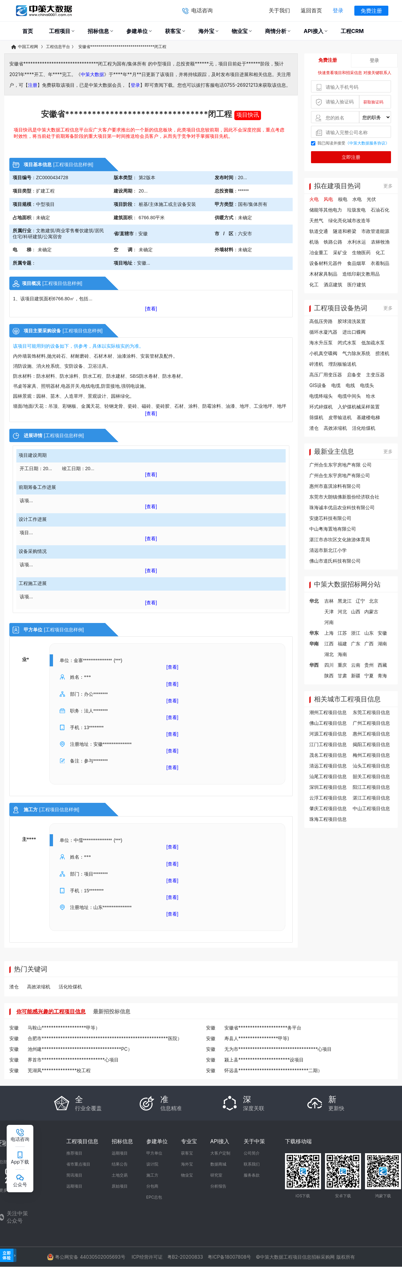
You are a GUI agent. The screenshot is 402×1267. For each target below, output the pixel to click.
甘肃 (342, 675)
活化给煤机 (363, 428)
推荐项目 (74, 1153)
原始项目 (120, 1186)
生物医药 (361, 252)
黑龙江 (345, 601)
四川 (329, 665)
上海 (329, 633)
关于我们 (279, 10)
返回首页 (311, 10)
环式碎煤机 (321, 406)
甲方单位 (154, 1153)
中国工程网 (25, 46)
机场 (314, 242)
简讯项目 (74, 1175)
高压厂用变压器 (325, 374)
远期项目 (74, 1186)
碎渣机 (316, 364)
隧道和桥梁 (344, 231)
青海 (382, 675)
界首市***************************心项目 (73, 1059)
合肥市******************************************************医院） (105, 1038)
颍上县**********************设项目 (264, 1059)
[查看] (151, 308)
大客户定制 (220, 1153)
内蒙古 (371, 611)
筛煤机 (316, 417)
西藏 (382, 665)
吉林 (329, 601)
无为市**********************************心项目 (278, 1049)
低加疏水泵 (373, 342)
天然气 (316, 220)
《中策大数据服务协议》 (367, 142)
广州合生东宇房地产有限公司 (339, 475)
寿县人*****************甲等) (256, 1038)
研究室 (216, 1175)
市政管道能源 (375, 231)
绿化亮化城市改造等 (349, 220)
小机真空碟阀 (323, 353)
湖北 (329, 654)
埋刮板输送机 (342, 364)
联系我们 (252, 1164)
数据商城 (218, 1164)
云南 (355, 665)
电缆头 (367, 385)
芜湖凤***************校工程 (59, 1070)
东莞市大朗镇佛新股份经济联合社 (344, 497)
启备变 (354, 374)
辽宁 (360, 601)
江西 (329, 643)
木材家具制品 (323, 274)
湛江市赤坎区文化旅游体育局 (339, 539)
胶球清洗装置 (352, 321)
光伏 (371, 199)
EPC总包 (154, 1197)
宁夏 (369, 675)
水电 (357, 199)
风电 (328, 199)
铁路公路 (333, 242)
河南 (329, 622)
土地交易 (120, 1175)
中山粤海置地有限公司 (332, 529)
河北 (342, 611)
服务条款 (252, 1175)
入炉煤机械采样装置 (359, 406)
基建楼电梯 (368, 417)
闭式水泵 (347, 342)
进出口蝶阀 (354, 332)
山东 (369, 633)
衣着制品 (380, 263)
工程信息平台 (58, 46)
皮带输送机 (340, 417)
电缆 (336, 385)
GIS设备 (317, 385)
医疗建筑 (356, 284)
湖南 (382, 643)
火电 (314, 199)
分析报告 (218, 1186)
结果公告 (120, 1164)
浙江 (355, 633)
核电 (342, 199)
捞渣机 (382, 353)
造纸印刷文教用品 (361, 274)
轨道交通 (318, 231)
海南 (342, 654)
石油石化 (380, 210)
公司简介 (252, 1153)
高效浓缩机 (335, 428)
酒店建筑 (333, 284)
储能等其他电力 (325, 210)
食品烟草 (356, 263)
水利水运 (356, 242)
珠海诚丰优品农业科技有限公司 (342, 507)
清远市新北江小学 (328, 550)
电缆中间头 (349, 396)
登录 (338, 10)
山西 (355, 611)
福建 (342, 643)
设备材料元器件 (325, 263)
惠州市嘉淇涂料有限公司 (335, 486)
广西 (369, 643)
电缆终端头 (321, 396)
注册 (32, 85)
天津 (329, 611)
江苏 (342, 633)
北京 (373, 601)
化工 (380, 252)
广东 (355, 643)
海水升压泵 (321, 342)
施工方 (152, 1175)
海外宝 (187, 1164)
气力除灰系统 (356, 353)
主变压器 (375, 374)
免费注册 (371, 10)
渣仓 (314, 428)
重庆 (342, 665)
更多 (388, 186)
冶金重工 (318, 252)
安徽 (143, 233)
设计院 (152, 1164)
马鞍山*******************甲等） (64, 1027)
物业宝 (187, 1175)
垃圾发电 (356, 210)
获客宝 (187, 1153)
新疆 (355, 675)
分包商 (152, 1186)
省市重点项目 (78, 1164)
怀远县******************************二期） (273, 1070)
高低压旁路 (321, 321)
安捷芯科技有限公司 (330, 518)
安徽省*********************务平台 (262, 1027)
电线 (350, 385)
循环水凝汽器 (323, 332)
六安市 (245, 233)
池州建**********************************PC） (80, 1049)
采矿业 (340, 252)
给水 (370, 396)
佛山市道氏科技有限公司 (335, 561)
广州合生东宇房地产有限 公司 (340, 464)
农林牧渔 (380, 242)
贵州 (369, 665)
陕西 (329, 675)
